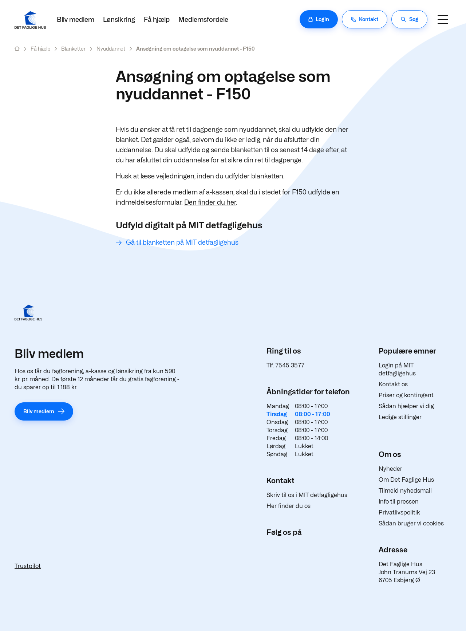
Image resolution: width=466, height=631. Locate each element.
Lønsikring (119, 19)
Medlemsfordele (203, 19)
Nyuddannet (110, 49)
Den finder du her (210, 202)
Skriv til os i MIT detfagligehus (306, 495)
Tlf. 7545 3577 (285, 365)
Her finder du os (288, 505)
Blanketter (73, 49)
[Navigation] (442, 19)
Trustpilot (28, 566)
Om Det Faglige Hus (406, 479)
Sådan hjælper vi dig (406, 406)
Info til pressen (399, 501)
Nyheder (390, 468)
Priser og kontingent (406, 395)
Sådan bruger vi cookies (411, 523)
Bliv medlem (75, 19)
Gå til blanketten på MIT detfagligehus (182, 242)
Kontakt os (393, 384)
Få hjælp (157, 19)
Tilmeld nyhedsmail (405, 490)
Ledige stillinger (400, 417)
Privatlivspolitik (399, 512)
